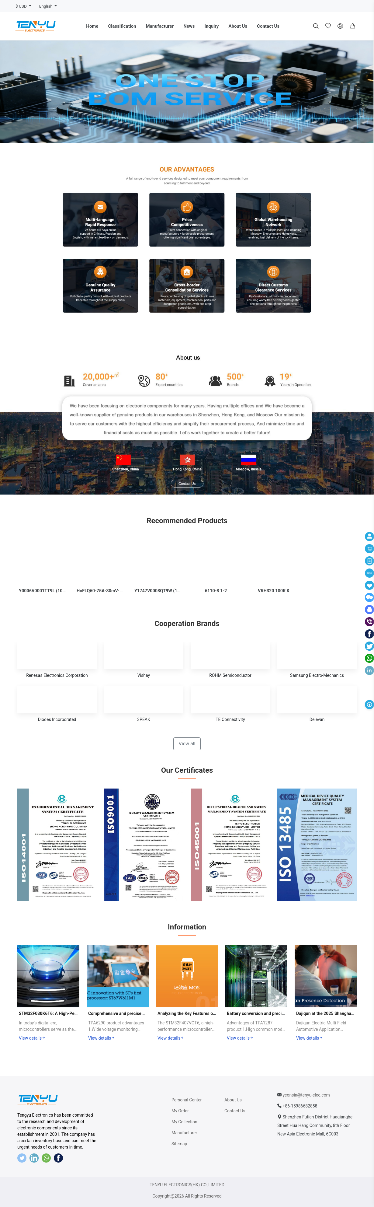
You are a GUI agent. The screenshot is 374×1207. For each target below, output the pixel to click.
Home (92, 26)
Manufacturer (160, 26)
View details (32, 1038)
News (189, 26)
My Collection (184, 1121)
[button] (353, 26)
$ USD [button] (22, 6)
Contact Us (268, 26)
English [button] (46, 6)
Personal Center (186, 1099)
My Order (180, 1110)
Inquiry (212, 26)
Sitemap (179, 1143)
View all (186, 744)
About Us (237, 26)
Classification (122, 26)
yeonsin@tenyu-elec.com (306, 1095)
